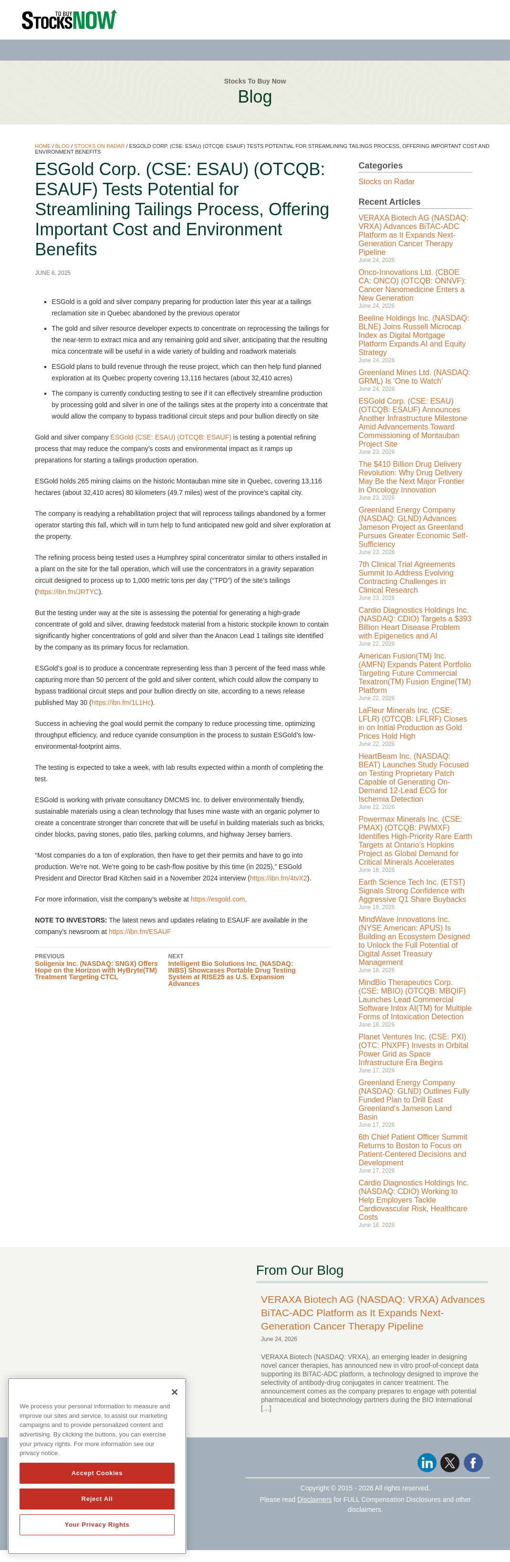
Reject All (97, 1498)
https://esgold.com (218, 899)
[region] (97, 1466)
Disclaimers (314, 1499)
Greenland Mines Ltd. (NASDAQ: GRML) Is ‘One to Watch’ (414, 376)
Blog (62, 146)
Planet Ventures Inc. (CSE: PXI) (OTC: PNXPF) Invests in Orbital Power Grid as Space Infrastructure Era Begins (413, 1050)
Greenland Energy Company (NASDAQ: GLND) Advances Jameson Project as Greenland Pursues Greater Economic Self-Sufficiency (413, 527)
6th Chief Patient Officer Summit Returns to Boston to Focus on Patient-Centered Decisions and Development (412, 1150)
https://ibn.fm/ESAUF (140, 931)
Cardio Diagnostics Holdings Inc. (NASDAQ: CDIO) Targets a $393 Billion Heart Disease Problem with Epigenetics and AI (414, 623)
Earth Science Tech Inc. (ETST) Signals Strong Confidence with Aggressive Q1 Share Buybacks (412, 890)
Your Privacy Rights (96, 1524)
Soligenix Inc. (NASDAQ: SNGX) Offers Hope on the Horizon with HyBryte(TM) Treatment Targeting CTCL (101, 967)
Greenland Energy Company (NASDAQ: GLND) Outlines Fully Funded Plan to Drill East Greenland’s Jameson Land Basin (413, 1100)
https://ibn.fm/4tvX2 (278, 878)
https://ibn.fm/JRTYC (68, 592)
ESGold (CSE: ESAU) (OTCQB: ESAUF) (170, 437)
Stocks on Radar (99, 146)
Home (43, 146)
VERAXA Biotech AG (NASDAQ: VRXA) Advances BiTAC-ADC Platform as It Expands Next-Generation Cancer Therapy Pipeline (413, 235)
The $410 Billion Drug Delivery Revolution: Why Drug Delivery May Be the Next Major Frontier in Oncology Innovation (411, 477)
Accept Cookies (97, 1473)
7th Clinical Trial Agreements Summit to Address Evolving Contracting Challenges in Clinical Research (406, 577)
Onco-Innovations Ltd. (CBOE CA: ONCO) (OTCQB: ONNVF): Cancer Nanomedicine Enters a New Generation (412, 285)
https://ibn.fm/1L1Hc (121, 702)
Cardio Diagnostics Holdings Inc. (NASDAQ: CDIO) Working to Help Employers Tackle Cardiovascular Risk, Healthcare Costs (413, 1200)
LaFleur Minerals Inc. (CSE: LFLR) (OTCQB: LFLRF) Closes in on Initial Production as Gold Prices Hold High (412, 723)
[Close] (174, 1392)
